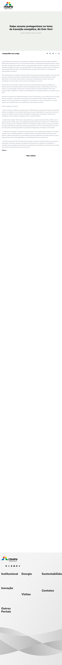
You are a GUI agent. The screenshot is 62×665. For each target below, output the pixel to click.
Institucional (31, 23)
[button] (47, 53)
